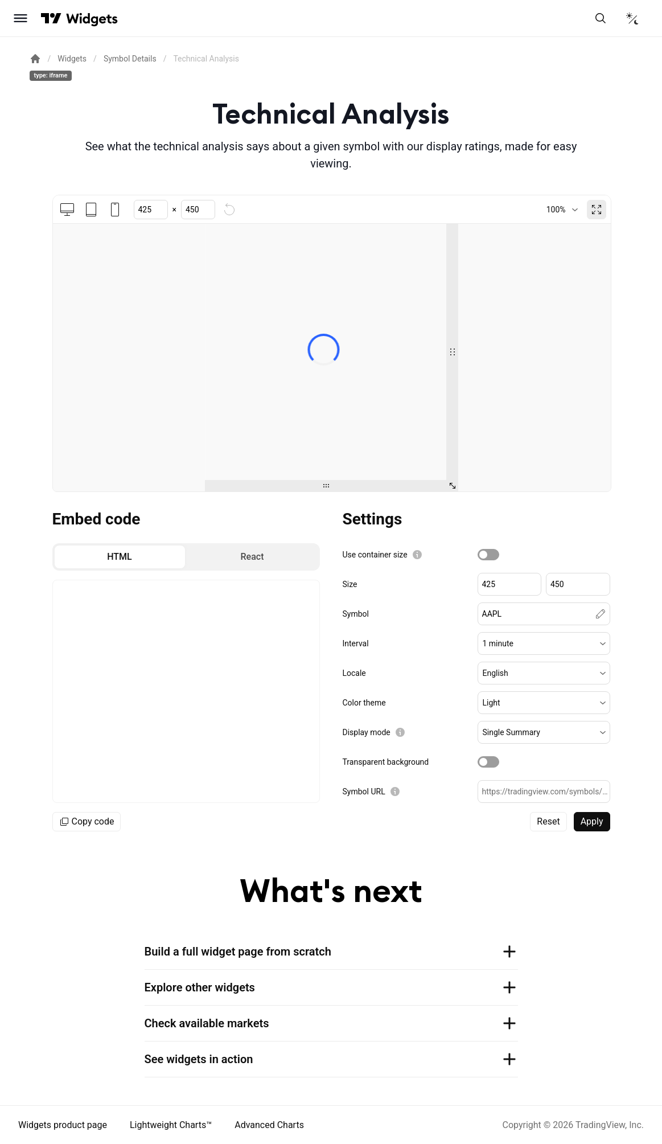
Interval (356, 643)
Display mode (366, 732)
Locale (354, 673)
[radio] (120, 557)
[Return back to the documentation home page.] (35, 58)
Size (350, 584)
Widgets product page (62, 1125)
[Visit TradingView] (51, 18)
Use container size (375, 554)
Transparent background (386, 761)
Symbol (356, 613)
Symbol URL (364, 791)
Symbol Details (130, 58)
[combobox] (562, 209)
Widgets (72, 58)
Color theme (364, 702)
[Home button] (92, 18)
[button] (544, 643)
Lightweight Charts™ (171, 1125)
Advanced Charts (269, 1125)
